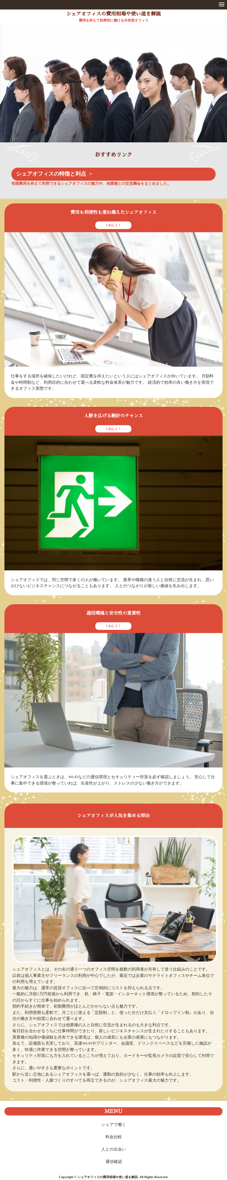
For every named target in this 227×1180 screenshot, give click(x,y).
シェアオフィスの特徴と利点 (51, 174)
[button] (221, 5)
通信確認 (113, 1161)
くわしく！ (113, 225)
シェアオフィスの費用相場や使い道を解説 (113, 13)
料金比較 (113, 1136)
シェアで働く (113, 1124)
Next (218, 86)
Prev (9, 86)
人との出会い (113, 1149)
